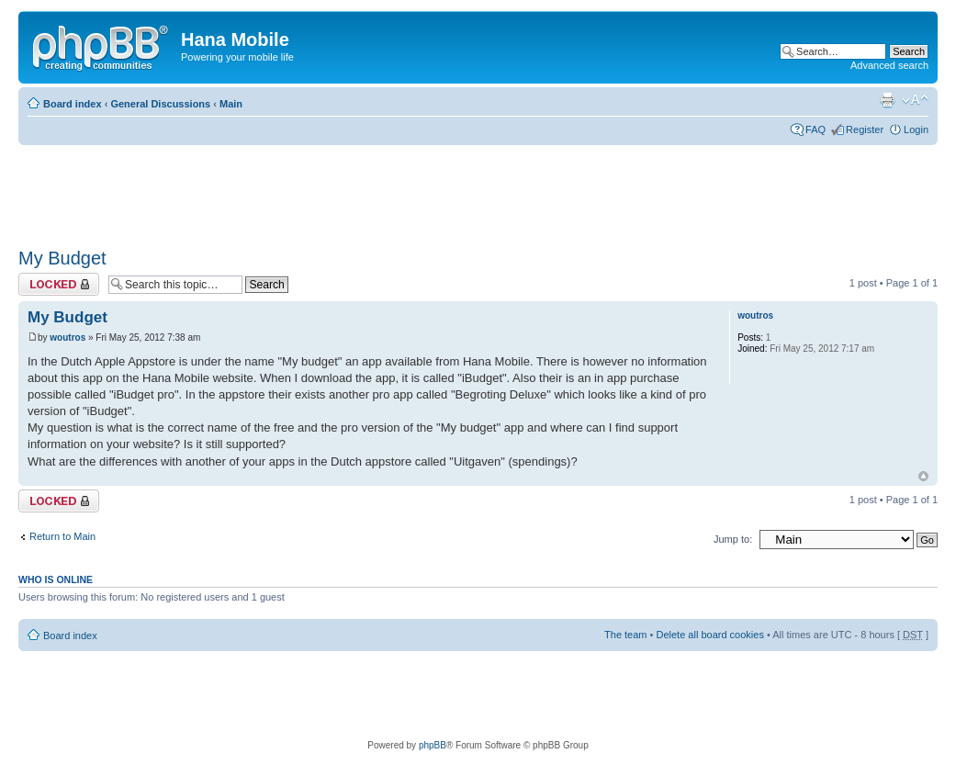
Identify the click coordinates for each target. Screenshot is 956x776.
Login (916, 129)
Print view (887, 100)
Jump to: (733, 539)
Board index (72, 103)
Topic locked (58, 284)
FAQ (815, 129)
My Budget (62, 258)
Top (923, 476)
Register (864, 129)
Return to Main (62, 536)
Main (230, 103)
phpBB (432, 745)
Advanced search (889, 65)
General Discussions (160, 103)
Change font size (915, 100)
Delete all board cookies (709, 634)
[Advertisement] (352, 190)
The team (625, 634)
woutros (67, 337)
